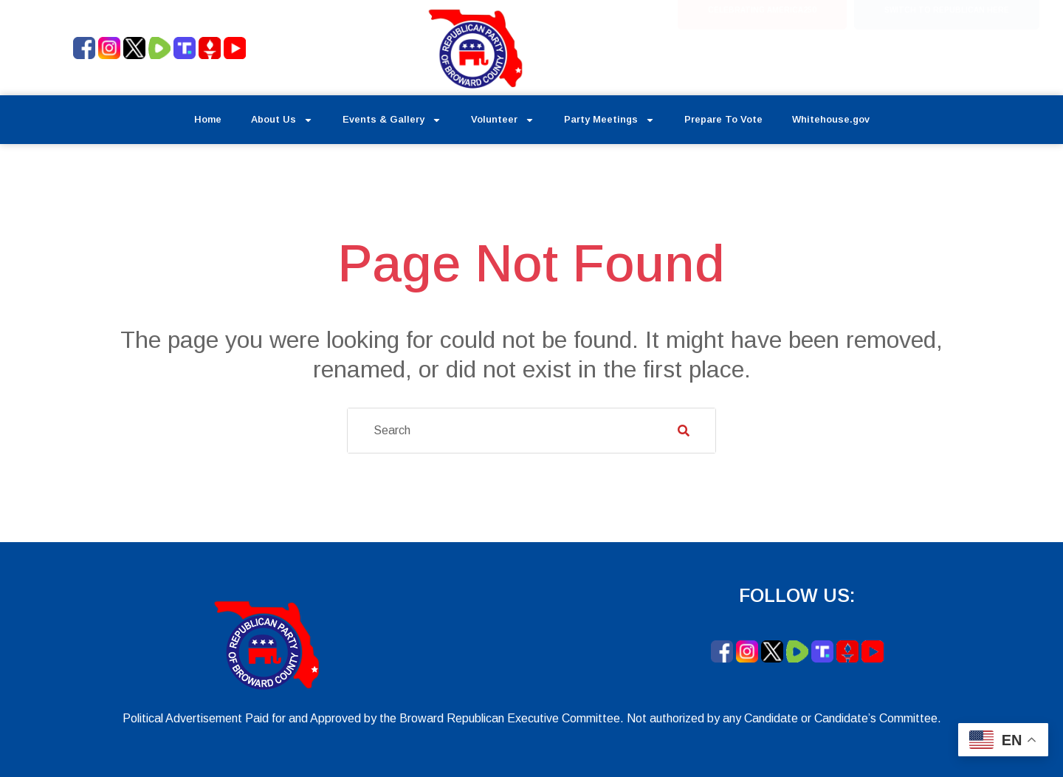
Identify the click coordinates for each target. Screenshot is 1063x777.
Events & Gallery (392, 120)
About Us (282, 120)
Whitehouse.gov (831, 119)
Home (207, 119)
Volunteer (502, 120)
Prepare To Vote (723, 119)
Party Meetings (609, 120)
